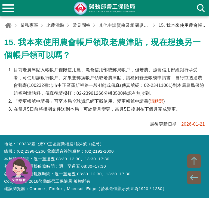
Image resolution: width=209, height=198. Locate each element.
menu (8, 8)
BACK (194, 177)
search (201, 8)
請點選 (157, 101)
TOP (194, 161)
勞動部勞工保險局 (104, 8)
